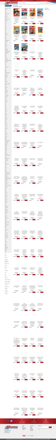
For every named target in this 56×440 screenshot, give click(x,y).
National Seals (7, 164)
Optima (6, 172)
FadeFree (6, 87)
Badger (6, 38)
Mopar (6, 153)
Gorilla (6, 107)
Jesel (5, 127)
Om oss (31, 427)
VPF (5, 243)
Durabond (6, 75)
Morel (5, 156)
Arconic (6, 28)
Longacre (6, 136)
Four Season (6, 95)
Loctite (6, 135)
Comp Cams (6, 59)
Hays (5, 113)
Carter (6, 47)
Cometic (6, 58)
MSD (5, 162)
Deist (5, 69)
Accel (5, 10)
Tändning (8, 285)
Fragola (6, 97)
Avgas (8, 254)
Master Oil (6, 144)
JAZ (5, 125)
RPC (5, 204)
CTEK (5, 65)
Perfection (6, 176)
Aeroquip (6, 17)
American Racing (7, 19)
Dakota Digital (6, 67)
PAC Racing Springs (7, 173)
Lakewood (6, 134)
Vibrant (6, 242)
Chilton (6, 54)
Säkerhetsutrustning (8, 283)
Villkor (23, 427)
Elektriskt (8, 267)
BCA (5, 39)
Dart (5, 68)
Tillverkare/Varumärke (8, 8)
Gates (5, 103)
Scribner (6, 211)
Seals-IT (6, 213)
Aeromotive (6, 16)
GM (5, 104)
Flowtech (6, 93)
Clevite (6, 56)
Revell (6, 201)
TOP (5, 232)
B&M (5, 37)
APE (5, 26)
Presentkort (6, 290)
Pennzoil (6, 175)
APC (5, 25)
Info (47, 439)
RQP (5, 205)
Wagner (6, 244)
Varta (5, 241)
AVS (5, 36)
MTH (5, 163)
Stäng (49, 439)
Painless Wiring (7, 174)
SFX (5, 214)
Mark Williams (6, 142)
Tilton (5, 231)
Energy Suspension (7, 84)
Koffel (5, 133)
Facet (5, 86)
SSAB (5, 221)
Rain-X (6, 194)
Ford (5, 94)
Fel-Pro (6, 88)
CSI (5, 64)
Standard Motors (7, 222)
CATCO (6, 48)
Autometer (6, 35)
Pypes (6, 191)
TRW (5, 234)
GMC (5, 105)
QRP (5, 192)
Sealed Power (6, 212)
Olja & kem (8, 278)
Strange (6, 225)
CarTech (6, 46)
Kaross (8, 269)
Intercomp (6, 124)
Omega (6, 171)
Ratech (6, 195)
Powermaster (6, 183)
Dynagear (6, 76)
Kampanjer (6, 294)
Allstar (6, 18)
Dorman (6, 74)
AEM (5, 15)
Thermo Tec (6, 230)
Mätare (8, 276)
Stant (5, 223)
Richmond (6, 202)
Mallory (6, 137)
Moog (5, 152)
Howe (5, 117)
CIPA (5, 55)
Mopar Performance (7, 155)
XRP (5, 252)
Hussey (6, 122)
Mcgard (6, 145)
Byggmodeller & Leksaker (8, 262)
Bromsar (8, 256)
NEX (5, 165)
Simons (6, 215)
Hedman (6, 114)
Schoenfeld (6, 210)
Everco (6, 85)
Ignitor (6, 123)
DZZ (5, 78)
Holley (6, 115)
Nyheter (31, 428)
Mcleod (6, 146)
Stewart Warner (7, 224)
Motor (8, 274)
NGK (5, 166)
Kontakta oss (24, 428)
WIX (5, 251)
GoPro (6, 106)
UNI (5, 240)
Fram (5, 98)
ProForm (6, 186)
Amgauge (6, 20)
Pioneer (6, 182)
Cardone (6, 45)
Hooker (6, 116)
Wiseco (6, 250)
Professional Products (7, 185)
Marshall (6, 143)
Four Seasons (6, 96)
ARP (5, 29)
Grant (5, 108)
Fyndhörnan (8, 292)
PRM (5, 184)
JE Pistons (6, 126)
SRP (5, 220)
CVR (5, 66)
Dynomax (6, 77)
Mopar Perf (6, 154)
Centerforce (6, 49)
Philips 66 (6, 181)
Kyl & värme (8, 271)
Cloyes (6, 57)
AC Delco (6, 9)
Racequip (6, 193)
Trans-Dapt (6, 233)
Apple (5, 27)
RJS (5, 203)
